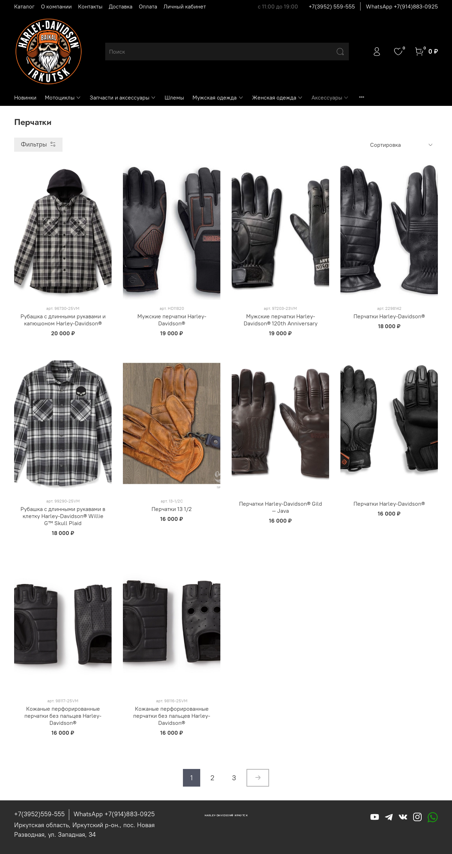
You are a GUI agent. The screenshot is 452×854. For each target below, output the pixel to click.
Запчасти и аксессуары (123, 97)
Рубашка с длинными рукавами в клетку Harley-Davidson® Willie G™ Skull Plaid (62, 516)
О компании (56, 6)
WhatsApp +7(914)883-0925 (402, 6)
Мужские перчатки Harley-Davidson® (171, 320)
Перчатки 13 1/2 (171, 508)
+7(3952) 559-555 (332, 6)
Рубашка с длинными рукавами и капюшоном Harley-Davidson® (63, 320)
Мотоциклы (63, 97)
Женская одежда (277, 97)
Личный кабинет (184, 6)
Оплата (148, 6)
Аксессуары (330, 97)
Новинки (25, 97)
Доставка (120, 6)
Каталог (24, 6)
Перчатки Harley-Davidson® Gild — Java (280, 507)
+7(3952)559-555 (39, 814)
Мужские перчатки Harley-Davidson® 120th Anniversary (280, 320)
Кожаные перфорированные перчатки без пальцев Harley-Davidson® (62, 715)
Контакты (90, 6)
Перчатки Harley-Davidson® (389, 316)
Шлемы (174, 97)
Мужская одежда (217, 97)
